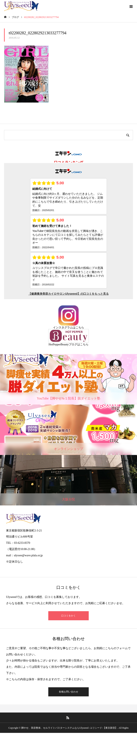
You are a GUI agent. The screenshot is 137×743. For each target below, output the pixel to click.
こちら (80, 327)
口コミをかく (68, 615)
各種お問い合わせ (68, 691)
